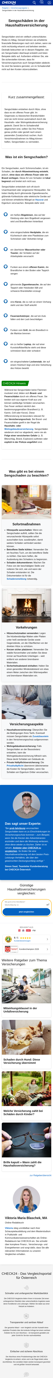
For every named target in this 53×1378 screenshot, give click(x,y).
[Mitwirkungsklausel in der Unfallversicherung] (26, 993)
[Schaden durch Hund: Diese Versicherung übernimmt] (26, 1044)
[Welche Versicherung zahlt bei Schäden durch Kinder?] (26, 1095)
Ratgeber (5, 8)
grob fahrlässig (17, 828)
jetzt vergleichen (26, 912)
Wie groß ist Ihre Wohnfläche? (15, 902)
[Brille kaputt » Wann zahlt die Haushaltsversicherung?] (26, 1147)
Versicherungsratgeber (19, 8)
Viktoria (9, 1228)
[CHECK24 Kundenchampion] (26, 949)
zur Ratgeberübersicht (40, 1175)
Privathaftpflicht (15, 766)
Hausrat (39, 200)
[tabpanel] (26, 908)
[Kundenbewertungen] (26, 939)
